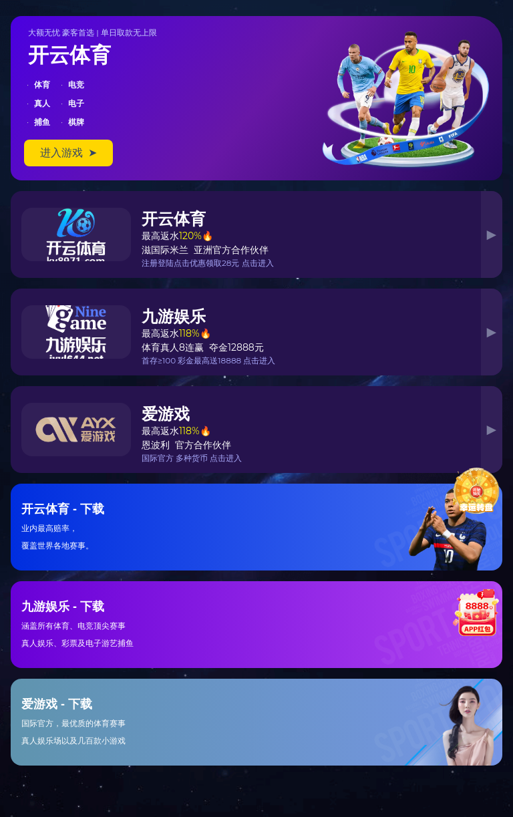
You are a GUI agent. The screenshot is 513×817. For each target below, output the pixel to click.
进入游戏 (68, 152)
